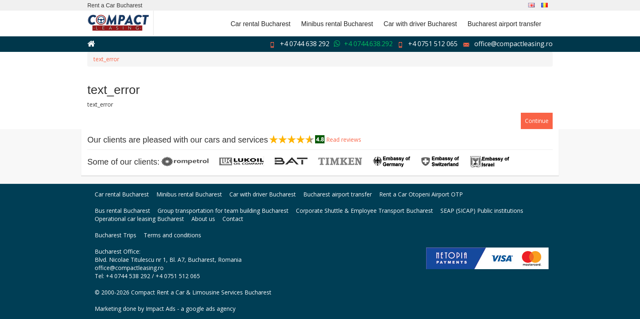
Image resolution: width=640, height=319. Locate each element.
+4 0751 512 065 (433, 43)
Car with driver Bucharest (420, 23)
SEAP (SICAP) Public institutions (481, 210)
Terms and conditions (172, 235)
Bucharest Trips (115, 235)
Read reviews (343, 139)
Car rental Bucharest (261, 23)
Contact (232, 219)
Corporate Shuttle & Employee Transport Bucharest (364, 210)
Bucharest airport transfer (504, 23)
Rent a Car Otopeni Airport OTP (421, 194)
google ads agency (211, 308)
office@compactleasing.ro (513, 43)
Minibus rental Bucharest (337, 23)
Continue (537, 121)
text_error (106, 59)
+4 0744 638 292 (304, 43)
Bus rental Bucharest (122, 210)
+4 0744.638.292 (368, 43)
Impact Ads (161, 308)
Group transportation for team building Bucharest (223, 210)
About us (203, 219)
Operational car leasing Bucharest (139, 219)
